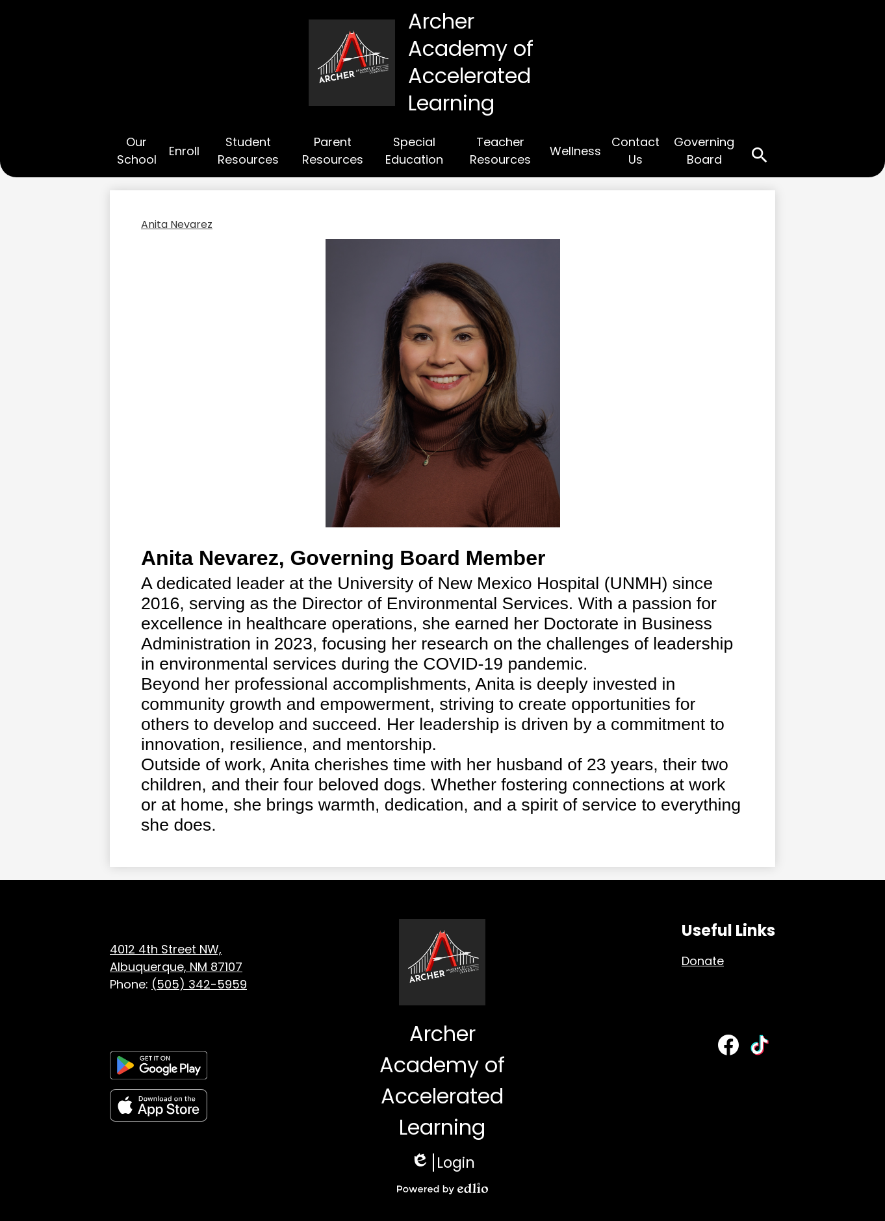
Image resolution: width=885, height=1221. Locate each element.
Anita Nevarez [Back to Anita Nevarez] (176, 224)
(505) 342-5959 (199, 984)
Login (443, 1162)
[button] (137, 152)
